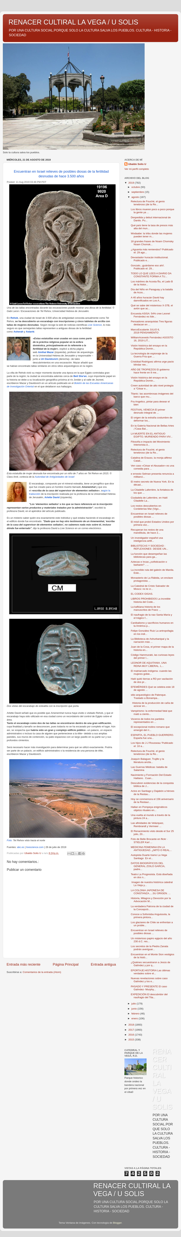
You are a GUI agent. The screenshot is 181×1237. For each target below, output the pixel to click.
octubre (136, 187)
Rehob (14, 317)
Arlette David (52, 497)
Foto (9, 840)
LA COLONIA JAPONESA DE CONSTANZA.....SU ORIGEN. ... (151, 892)
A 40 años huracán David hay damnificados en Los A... (147, 299)
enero (135, 1018)
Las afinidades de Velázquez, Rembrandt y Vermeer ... (147, 824)
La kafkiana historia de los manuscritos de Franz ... (146, 608)
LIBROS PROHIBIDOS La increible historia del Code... (151, 600)
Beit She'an (80, 376)
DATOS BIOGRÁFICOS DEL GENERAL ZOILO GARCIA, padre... (148, 866)
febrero (135, 1013)
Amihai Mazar (46, 352)
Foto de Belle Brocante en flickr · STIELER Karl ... (149, 840)
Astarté (30, 331)
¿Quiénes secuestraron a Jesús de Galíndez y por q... (150, 964)
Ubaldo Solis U (137, 164)
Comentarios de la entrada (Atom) (42, 972)
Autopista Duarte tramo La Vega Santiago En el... (149, 856)
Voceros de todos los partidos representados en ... (147, 720)
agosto (135, 197)
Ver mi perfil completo (136, 169)
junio (134, 1008)
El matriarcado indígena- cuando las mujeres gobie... (151, 672)
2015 (131, 1039)
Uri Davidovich (49, 359)
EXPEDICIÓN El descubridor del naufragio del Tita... (149, 996)
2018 (131, 1024)
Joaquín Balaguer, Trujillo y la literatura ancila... (147, 760)
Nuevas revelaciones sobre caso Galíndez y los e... (149, 980)
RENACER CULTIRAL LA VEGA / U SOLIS (73, 22)
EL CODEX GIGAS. (142, 593)
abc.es (20, 847)
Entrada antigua (103, 964)
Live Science (95, 324)
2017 (131, 1029)
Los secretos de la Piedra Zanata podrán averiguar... (149, 948)
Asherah (18, 331)
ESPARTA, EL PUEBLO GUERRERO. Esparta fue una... (152, 736)
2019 (131, 182)
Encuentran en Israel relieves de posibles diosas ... (149, 515)
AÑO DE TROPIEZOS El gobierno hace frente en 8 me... (150, 371)
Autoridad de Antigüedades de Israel (54, 476)
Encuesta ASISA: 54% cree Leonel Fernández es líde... (150, 315)
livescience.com (35, 847)
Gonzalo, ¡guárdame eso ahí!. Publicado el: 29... (148, 267)
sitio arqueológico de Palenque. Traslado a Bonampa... (148, 696)
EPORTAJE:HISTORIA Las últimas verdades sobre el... (150, 972)
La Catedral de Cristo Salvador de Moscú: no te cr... (150, 587)
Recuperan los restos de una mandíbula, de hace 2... (147, 531)
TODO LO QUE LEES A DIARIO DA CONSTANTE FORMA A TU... (151, 275)
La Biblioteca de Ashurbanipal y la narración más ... (150, 640)
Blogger (117, 1222)
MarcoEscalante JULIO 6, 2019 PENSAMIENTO (145, 331)
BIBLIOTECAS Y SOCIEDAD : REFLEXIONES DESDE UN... (149, 547)
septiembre (138, 192)
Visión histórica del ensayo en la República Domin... (149, 347)
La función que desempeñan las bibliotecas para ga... (149, 555)
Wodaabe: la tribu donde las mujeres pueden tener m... (151, 235)
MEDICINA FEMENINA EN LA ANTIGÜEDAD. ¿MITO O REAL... (151, 849)
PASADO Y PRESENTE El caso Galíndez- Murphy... (149, 988)
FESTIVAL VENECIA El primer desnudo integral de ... (148, 411)
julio (134, 1003)
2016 (131, 1034)
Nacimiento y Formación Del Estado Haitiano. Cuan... (151, 776)
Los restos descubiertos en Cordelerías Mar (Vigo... (146, 507)
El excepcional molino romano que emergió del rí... (150, 728)
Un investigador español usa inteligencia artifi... (147, 539)
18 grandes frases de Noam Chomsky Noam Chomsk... (152, 243)
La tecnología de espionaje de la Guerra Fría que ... (149, 355)
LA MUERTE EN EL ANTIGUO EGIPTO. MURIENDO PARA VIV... (152, 435)
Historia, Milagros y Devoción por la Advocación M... (151, 900)
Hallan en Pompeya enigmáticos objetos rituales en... (149, 808)
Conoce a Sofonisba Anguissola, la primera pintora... (150, 916)
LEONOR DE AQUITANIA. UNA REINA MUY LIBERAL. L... (149, 664)
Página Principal (66, 964)
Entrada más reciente (24, 964)
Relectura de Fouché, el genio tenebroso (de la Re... (148, 203)
